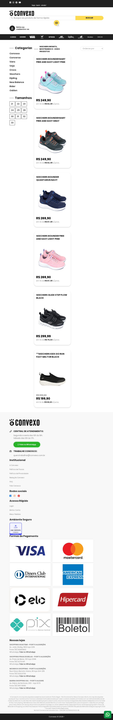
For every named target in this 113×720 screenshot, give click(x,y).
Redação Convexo (17, 478)
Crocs (13, 69)
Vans (12, 61)
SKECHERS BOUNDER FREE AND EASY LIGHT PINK (50, 237)
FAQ (11, 482)
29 (24, 110)
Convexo (15, 53)
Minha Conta (15, 510)
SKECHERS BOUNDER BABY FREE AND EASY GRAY (50, 119)
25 (18, 110)
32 (24, 116)
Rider (12, 86)
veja (12, 65)
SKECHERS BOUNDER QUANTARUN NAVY (47, 178)
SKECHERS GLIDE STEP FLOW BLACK (51, 296)
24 (12, 110)
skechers (15, 74)
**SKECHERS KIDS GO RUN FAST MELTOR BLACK (50, 355)
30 (12, 116)
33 (12, 122)
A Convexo (14, 465)
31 (18, 116)
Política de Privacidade (19, 473)
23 (24, 103)
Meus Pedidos (15, 514)
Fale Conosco (15, 486)
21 (12, 103)
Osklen (13, 90)
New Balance (17, 82)
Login (12, 506)
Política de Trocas (17, 469)
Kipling (13, 78)
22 (18, 103)
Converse (15, 57)
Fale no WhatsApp (27, 652)
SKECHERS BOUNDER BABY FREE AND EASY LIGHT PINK (50, 60)
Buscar (89, 18)
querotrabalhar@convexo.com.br (29, 455)
